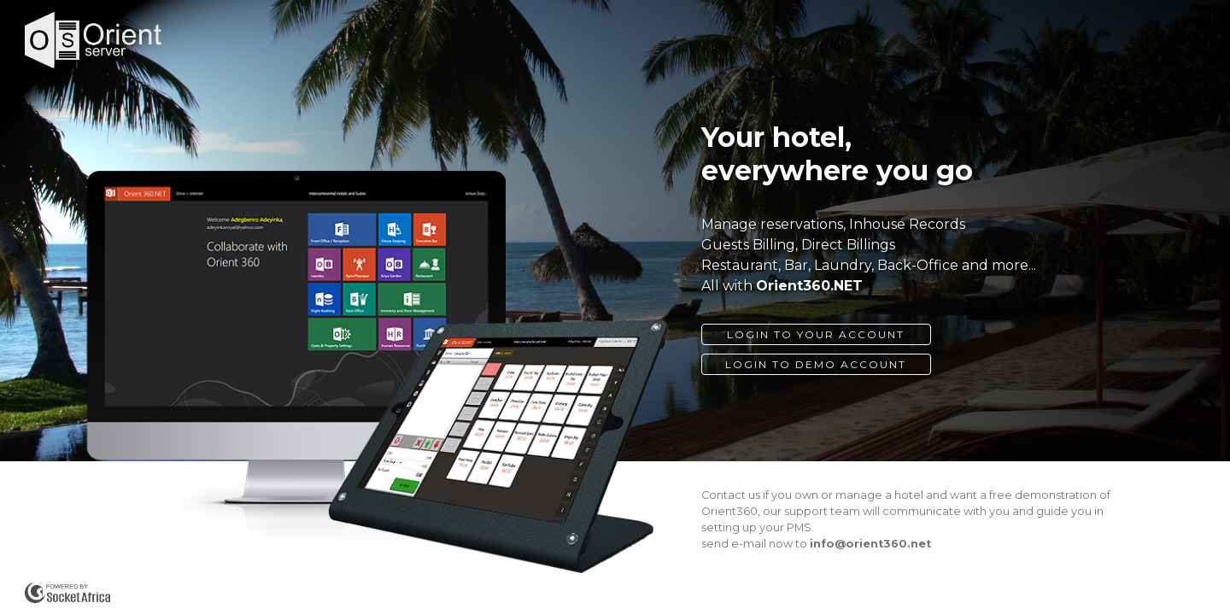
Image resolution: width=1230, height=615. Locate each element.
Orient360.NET (809, 286)
